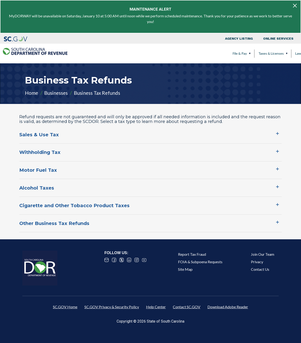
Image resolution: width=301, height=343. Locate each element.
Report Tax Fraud (192, 254)
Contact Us (260, 269)
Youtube (144, 260)
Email (106, 260)
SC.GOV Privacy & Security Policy (111, 307)
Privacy (257, 261)
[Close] (295, 5)
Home (31, 93)
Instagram (137, 260)
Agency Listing (239, 38)
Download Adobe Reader (227, 307)
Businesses (56, 93)
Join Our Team (262, 254)
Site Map (185, 269)
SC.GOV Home (65, 307)
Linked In (129, 260)
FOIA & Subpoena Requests (200, 261)
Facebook (114, 260)
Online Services (278, 38)
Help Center (156, 307)
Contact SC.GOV (186, 307)
